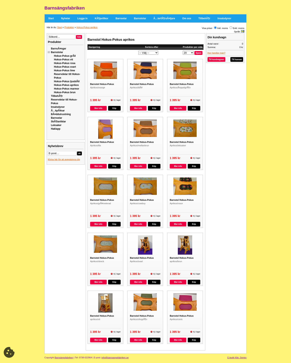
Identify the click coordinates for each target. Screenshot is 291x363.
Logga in (82, 18)
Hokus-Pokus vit (63, 59)
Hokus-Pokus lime (64, 70)
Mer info (98, 108)
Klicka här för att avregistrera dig (64, 159)
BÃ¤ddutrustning (61, 114)
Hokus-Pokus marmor (66, 88)
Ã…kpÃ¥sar (58, 110)
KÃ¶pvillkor (101, 18)
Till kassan (237, 59)
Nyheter (65, 18)
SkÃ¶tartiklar (58, 121)
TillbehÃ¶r (204, 18)
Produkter (69, 27)
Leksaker (56, 125)
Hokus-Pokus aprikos (86, 27)
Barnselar (121, 18)
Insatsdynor (224, 18)
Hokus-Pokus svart (65, 66)
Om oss (186, 18)
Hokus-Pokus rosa (64, 63)
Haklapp (55, 128)
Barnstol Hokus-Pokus (102, 84)
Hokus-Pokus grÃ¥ (65, 55)
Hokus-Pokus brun (65, 92)
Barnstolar (140, 18)
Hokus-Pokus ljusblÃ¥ (67, 81)
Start (51, 18)
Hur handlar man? (216, 53)
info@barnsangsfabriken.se (115, 357)
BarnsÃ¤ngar (58, 48)
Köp (114, 108)
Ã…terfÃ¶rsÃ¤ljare (164, 18)
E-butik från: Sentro (237, 357)
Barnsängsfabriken (64, 357)
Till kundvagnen (216, 59)
